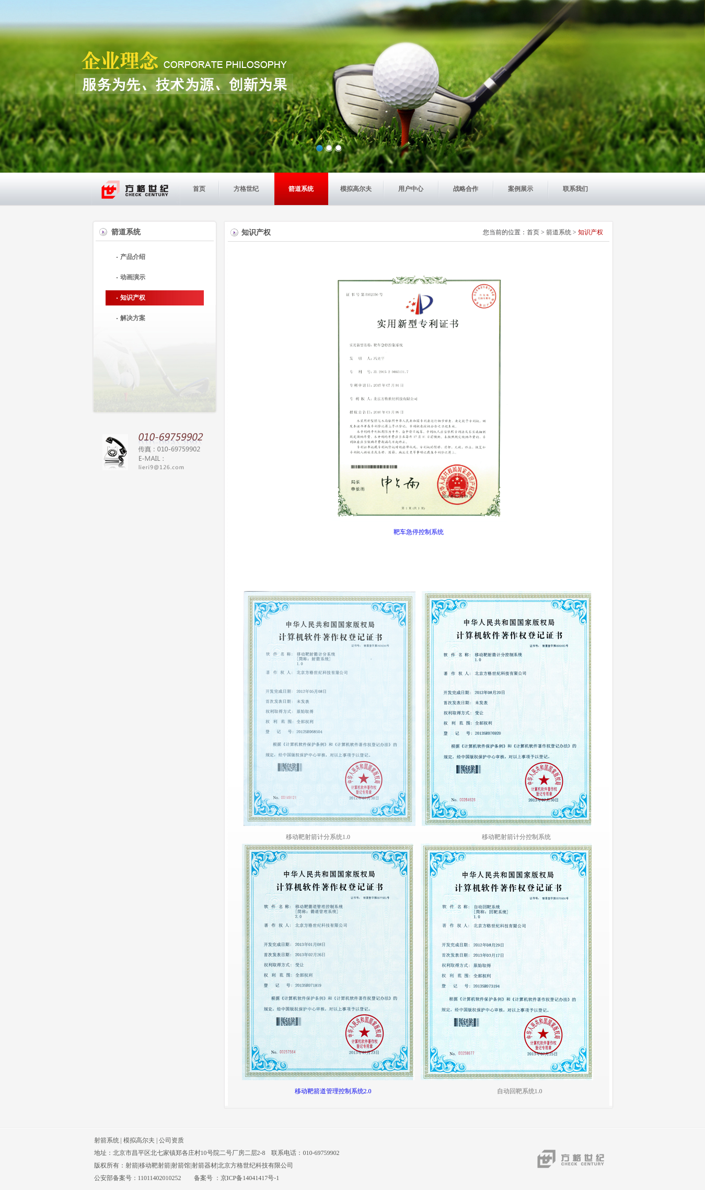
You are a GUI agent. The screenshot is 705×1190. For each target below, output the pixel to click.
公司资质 (171, 1140)
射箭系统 (106, 1140)
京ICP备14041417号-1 (250, 1178)
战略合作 (465, 188)
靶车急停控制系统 (419, 532)
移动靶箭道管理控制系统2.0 (339, 1091)
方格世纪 (246, 188)
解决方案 (132, 318)
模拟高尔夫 (356, 188)
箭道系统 (301, 188)
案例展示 (520, 188)
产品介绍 (132, 256)
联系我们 (575, 188)
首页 (199, 188)
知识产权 (132, 297)
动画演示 (132, 277)
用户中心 (410, 188)
